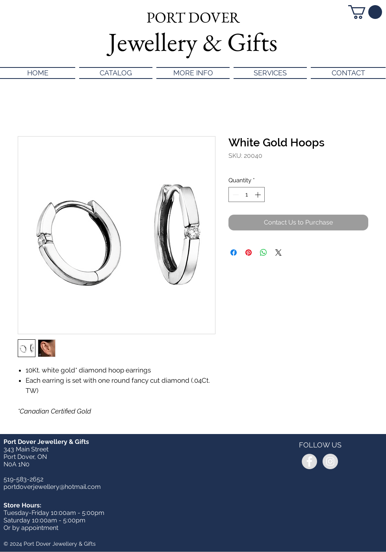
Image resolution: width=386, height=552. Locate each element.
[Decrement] (235, 194)
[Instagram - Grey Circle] (330, 461)
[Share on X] (278, 252)
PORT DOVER (193, 17)
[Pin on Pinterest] (248, 252)
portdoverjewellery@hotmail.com (52, 486)
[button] (365, 12)
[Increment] (258, 194)
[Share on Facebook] (233, 252)
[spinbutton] (246, 194)
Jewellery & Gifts (192, 42)
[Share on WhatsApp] (263, 252)
